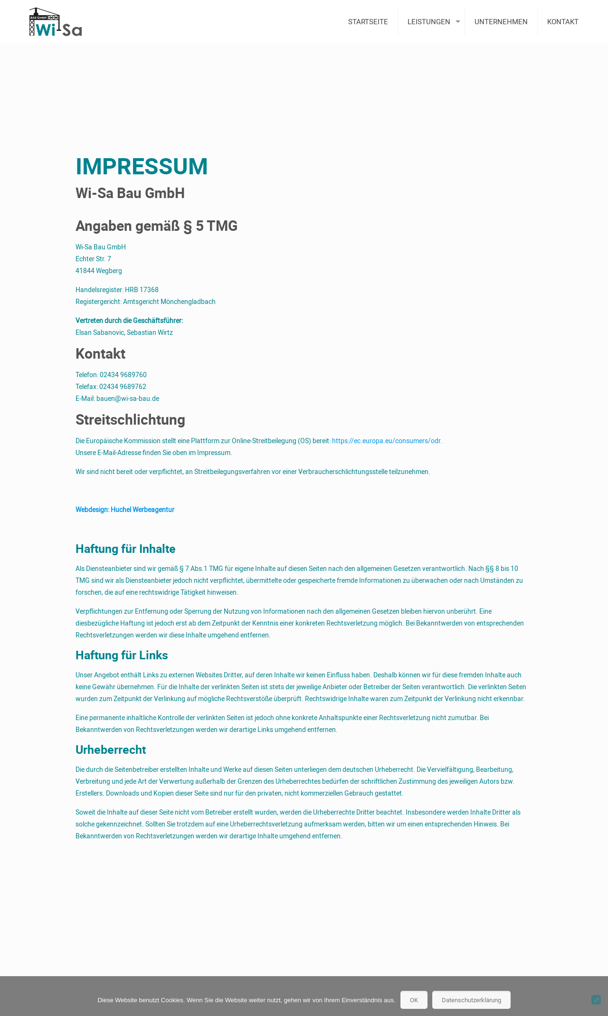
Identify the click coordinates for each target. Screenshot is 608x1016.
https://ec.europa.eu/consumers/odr (386, 440)
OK (414, 1000)
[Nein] (596, 1000)
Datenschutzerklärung (471, 1000)
